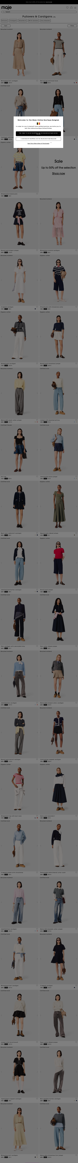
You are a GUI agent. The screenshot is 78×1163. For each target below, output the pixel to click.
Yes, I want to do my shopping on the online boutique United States (39, 133)
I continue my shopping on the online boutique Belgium (39, 138)
